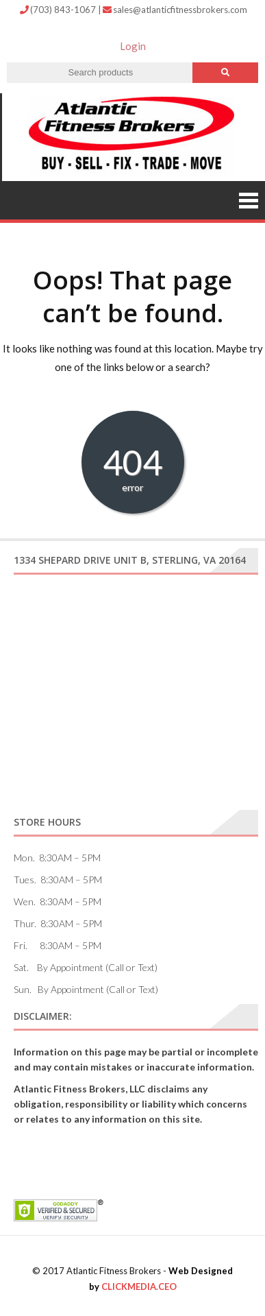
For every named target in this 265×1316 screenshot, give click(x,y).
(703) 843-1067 (59, 9)
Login (133, 46)
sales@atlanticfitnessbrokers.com (175, 9)
